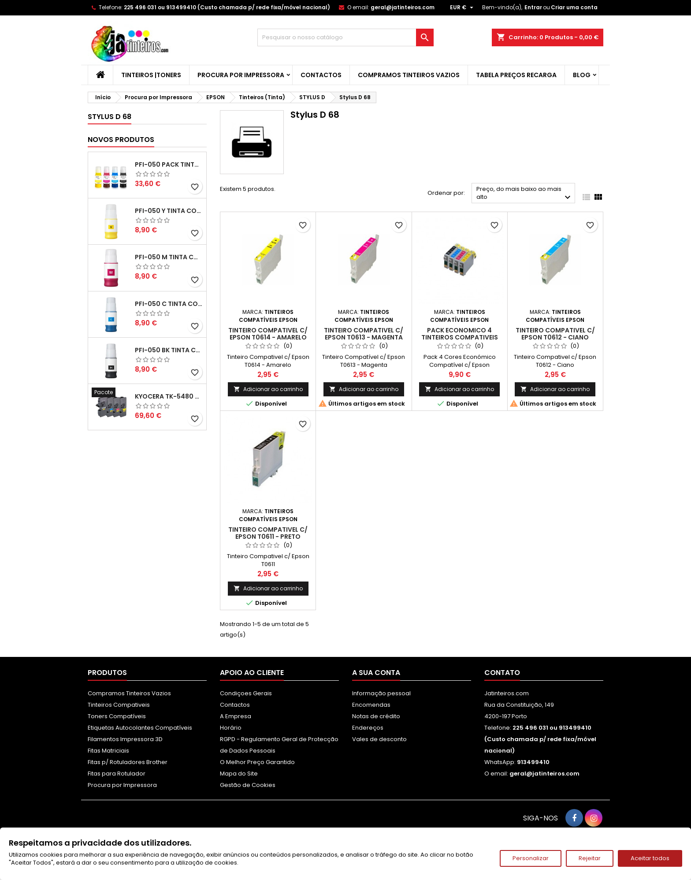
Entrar (533, 7)
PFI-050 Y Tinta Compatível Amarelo (169, 210)
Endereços (367, 727)
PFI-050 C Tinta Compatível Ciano (169, 303)
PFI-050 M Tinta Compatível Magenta (169, 257)
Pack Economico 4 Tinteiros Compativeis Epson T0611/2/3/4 (459, 337)
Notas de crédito (376, 716)
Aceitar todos (650, 858)
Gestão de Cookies (247, 785)
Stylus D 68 (109, 117)
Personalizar (531, 858)
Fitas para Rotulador (116, 773)
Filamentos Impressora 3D (125, 739)
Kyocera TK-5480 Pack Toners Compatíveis (169, 396)
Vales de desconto (379, 739)
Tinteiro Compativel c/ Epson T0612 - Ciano (555, 334)
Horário (230, 727)
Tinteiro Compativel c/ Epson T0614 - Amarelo (268, 334)
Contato (502, 672)
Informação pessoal (381, 693)
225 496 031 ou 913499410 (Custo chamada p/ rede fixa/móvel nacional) (227, 7)
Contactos (321, 75)
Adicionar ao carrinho (268, 389)
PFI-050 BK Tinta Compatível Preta (169, 350)
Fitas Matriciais (108, 750)
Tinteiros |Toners (151, 75)
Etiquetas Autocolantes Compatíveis (140, 727)
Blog (582, 75)
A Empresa (235, 716)
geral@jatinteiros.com (403, 7)
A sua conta (376, 672)
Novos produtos (121, 139)
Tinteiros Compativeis (119, 705)
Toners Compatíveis (117, 716)
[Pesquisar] (345, 37)
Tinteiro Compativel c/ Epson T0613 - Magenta (363, 334)
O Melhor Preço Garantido (257, 762)
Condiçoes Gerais (246, 693)
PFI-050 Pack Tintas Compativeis (169, 164)
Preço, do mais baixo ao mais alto (524, 194)
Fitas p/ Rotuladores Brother (127, 762)
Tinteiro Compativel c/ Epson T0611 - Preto (268, 533)
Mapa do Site (239, 773)
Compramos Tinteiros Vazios (409, 75)
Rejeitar (590, 858)
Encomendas (371, 705)
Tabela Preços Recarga (516, 75)
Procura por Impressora (240, 75)
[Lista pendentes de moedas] (463, 7)
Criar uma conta (574, 7)
